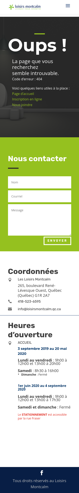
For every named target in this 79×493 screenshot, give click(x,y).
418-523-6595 (29, 302)
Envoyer (57, 241)
